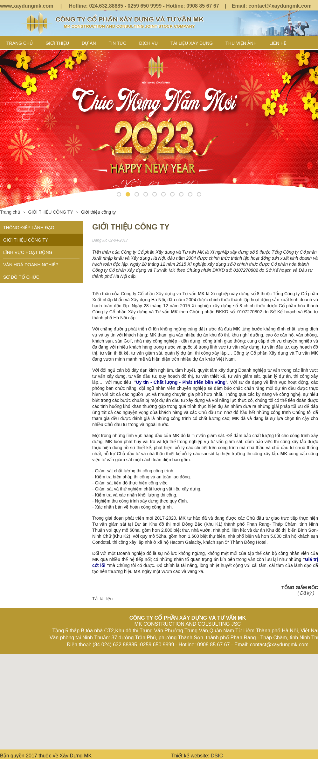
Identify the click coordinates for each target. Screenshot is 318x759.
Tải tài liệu (102, 598)
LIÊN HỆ (277, 43)
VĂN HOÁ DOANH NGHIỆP (31, 264)
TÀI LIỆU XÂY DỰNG (191, 43)
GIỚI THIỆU (57, 43)
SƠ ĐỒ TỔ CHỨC (21, 277)
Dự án (89, 43)
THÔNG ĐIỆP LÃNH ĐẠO (28, 227)
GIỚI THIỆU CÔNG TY (53, 212)
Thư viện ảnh (241, 43)
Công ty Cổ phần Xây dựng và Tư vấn (159, 293)
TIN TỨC (118, 43)
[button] (159, 696)
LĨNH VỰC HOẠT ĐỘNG (27, 252)
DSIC (217, 755)
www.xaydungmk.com (26, 6)
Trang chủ (19, 43)
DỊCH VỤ (148, 43)
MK (236, 328)
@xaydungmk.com (289, 6)
